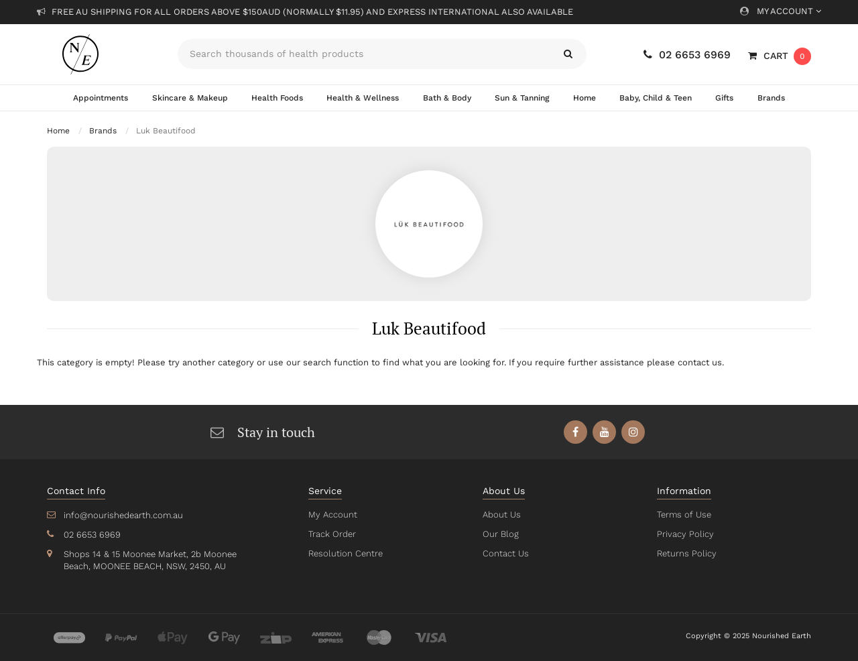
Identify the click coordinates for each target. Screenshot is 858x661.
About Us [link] (501, 514)
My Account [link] (331, 514)
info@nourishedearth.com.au (122, 515)
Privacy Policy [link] (684, 534)
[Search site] (568, 54)
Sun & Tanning (521, 98)
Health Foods (277, 98)
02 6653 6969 (687, 54)
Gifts (724, 98)
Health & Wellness (362, 98)
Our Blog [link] (500, 534)
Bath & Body (446, 98)
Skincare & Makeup (189, 98)
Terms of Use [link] (684, 514)
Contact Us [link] (505, 553)
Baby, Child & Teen (655, 98)
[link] (576, 432)
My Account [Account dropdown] (780, 11)
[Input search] (364, 54)
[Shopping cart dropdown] (779, 56)
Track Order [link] (331, 534)
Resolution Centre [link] (344, 553)
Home (583, 98)
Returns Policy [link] (686, 553)
